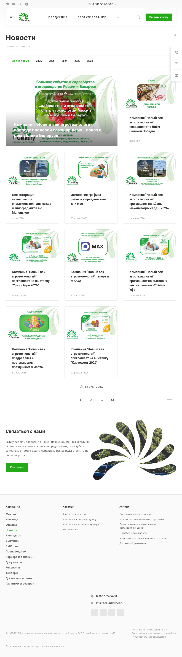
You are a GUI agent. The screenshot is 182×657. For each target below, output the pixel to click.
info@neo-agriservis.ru (109, 602)
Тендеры (12, 573)
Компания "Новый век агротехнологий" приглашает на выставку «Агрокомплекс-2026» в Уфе (148, 281)
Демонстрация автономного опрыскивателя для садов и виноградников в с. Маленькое (31, 203)
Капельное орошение (75, 514)
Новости (11, 530)
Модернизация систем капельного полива (143, 538)
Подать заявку (158, 17)
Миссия (11, 514)
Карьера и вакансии (20, 557)
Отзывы (11, 524)
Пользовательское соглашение (149, 636)
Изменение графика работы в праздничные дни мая (88, 199)
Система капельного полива (135, 514)
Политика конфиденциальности (149, 629)
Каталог (68, 506)
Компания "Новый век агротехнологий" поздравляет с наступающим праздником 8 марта (28, 358)
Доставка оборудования (132, 543)
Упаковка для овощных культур (80, 519)
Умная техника (71, 529)
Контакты (17, 467)
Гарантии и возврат (20, 583)
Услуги (124, 506)
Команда (12, 519)
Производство (16, 551)
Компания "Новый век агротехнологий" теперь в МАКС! (90, 276)
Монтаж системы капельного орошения (141, 519)
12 (112, 399)
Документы (14, 562)
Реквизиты (13, 567)
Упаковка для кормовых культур (81, 524)
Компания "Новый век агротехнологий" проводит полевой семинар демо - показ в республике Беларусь (57, 130)
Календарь (13, 535)
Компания (13, 506)
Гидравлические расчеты (133, 532)
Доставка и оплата (19, 578)
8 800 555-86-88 (102, 4)
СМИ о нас (13, 546)
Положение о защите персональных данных (35, 646)
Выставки (13, 540)
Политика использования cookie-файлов (154, 633)
